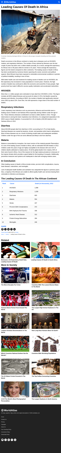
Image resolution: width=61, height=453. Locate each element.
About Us (3, 427)
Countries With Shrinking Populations (44, 353)
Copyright (3, 424)
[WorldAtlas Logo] (10, 2)
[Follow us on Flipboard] (2, 440)
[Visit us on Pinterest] (12, 440)
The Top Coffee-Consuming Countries (44, 376)
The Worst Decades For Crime (10, 285)
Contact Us (4, 419)
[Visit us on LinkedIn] (15, 440)
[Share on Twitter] (8, 229)
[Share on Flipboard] (2, 229)
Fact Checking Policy (6, 429)
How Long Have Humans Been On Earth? (45, 330)
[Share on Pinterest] (11, 229)
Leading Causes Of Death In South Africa (44, 260)
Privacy (3, 421)
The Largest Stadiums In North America (44, 399)
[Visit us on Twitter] (9, 440)
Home (2, 416)
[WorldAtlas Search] (59, 2)
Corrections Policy (5, 432)
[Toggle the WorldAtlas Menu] (2, 2)
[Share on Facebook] (5, 229)
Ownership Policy (5, 434)
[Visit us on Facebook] (5, 440)
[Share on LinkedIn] (14, 229)
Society (16, 232)
